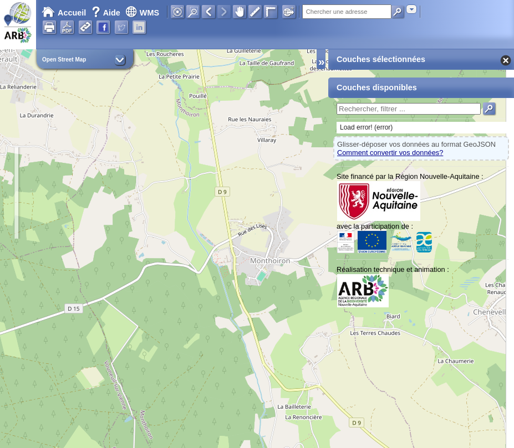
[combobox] (411, 9)
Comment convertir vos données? (390, 152)
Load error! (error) (366, 127)
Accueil (64, 12)
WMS (142, 12)
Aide (107, 12)
